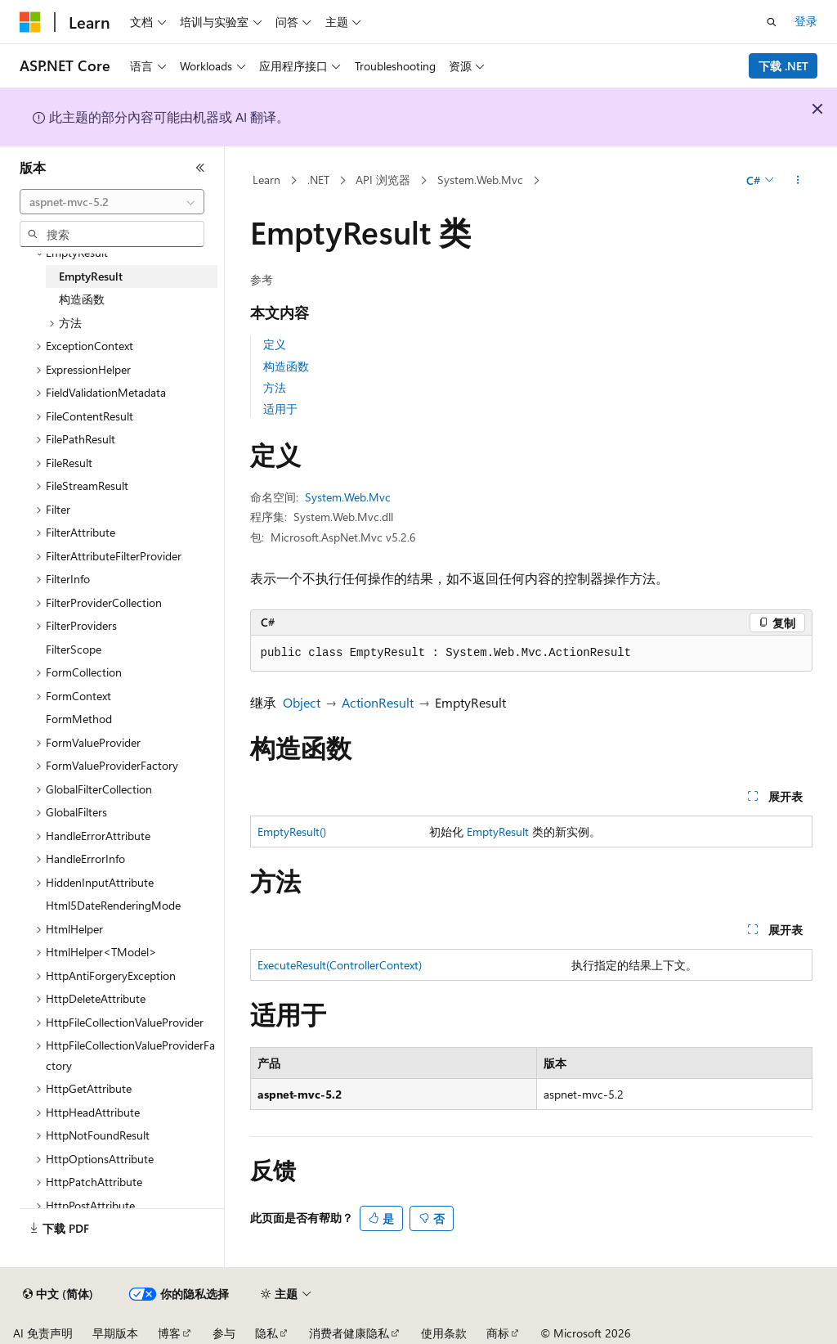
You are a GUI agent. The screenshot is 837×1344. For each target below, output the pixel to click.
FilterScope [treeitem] (73, 649)
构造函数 (286, 366)
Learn (266, 179)
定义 (274, 344)
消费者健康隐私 (349, 1333)
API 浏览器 (383, 179)
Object (301, 702)
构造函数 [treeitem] (82, 299)
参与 (224, 1333)
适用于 (280, 408)
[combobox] (112, 202)
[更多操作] (797, 181)
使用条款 (444, 1333)
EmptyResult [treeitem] (91, 276)
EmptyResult (498, 831)
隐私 (266, 1333)
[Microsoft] (30, 22)
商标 (497, 1333)
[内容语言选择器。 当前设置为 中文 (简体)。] (58, 1294)
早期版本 (115, 1333)
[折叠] (200, 167)
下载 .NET (783, 66)
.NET (318, 179)
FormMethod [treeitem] (79, 718)
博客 (169, 1333)
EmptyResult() (291, 831)
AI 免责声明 (43, 1333)
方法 (274, 387)
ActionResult (378, 702)
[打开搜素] (771, 22)
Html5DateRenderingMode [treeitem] (113, 905)
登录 (805, 21)
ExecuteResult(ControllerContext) (339, 965)
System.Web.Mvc (480, 179)
